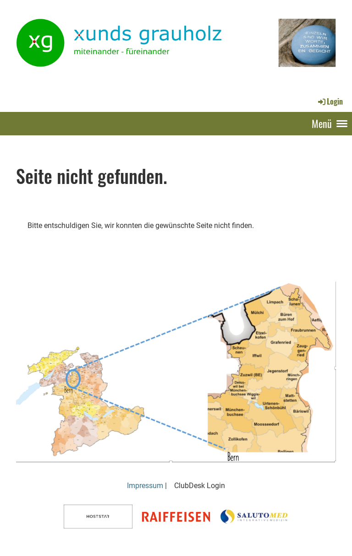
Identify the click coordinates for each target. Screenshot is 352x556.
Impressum (145, 485)
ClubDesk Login (199, 485)
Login (330, 101)
